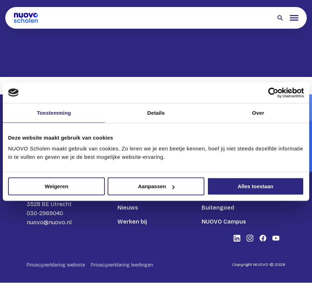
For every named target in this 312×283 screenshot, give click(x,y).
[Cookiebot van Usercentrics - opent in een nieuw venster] (273, 92)
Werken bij (132, 221)
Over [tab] (258, 113)
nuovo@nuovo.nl (49, 222)
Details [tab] (156, 113)
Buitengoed (218, 207)
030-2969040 (45, 213)
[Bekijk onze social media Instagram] (249, 238)
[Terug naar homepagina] (26, 18)
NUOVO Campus (224, 221)
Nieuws (127, 207)
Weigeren (56, 186)
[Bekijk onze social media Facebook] (262, 238)
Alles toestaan (255, 186)
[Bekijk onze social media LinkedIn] (236, 238)
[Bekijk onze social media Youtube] (275, 238)
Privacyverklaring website (56, 265)
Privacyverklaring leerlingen (122, 265)
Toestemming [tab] (54, 113)
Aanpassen (156, 186)
